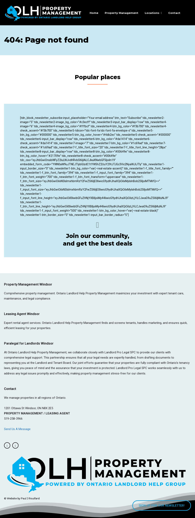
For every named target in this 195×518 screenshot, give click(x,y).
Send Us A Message (17, 428)
